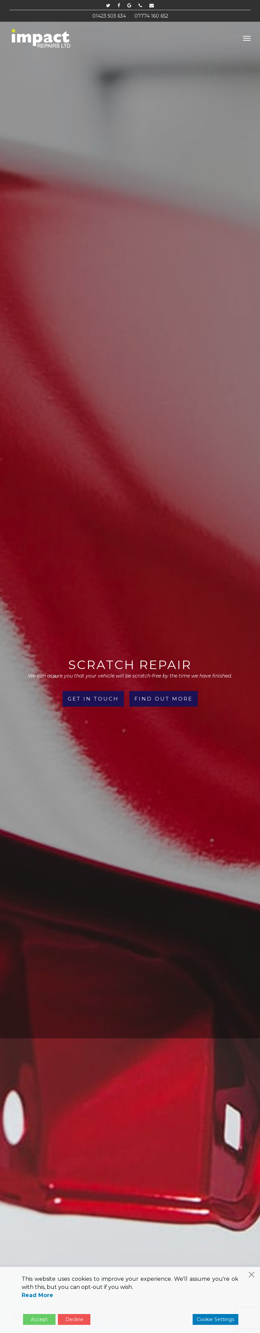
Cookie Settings (215, 1319)
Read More (37, 1295)
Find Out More (163, 698)
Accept (39, 1319)
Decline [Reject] (74, 1319)
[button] (247, 38)
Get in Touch (93, 698)
